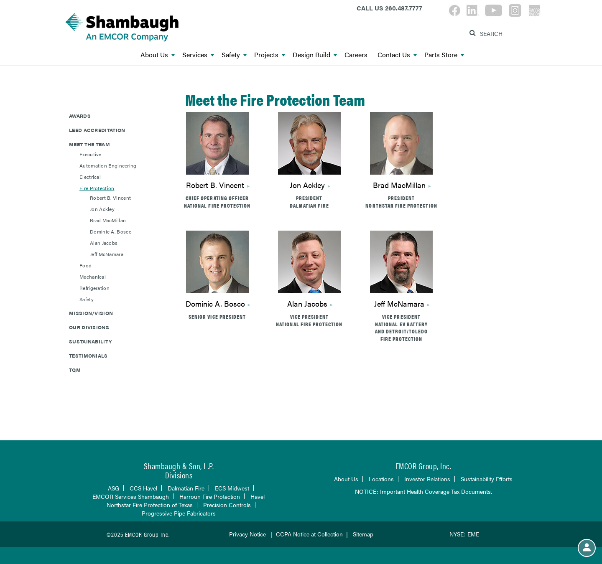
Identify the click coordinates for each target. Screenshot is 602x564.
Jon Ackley (102, 209)
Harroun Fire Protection (209, 496)
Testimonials (88, 355)
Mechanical (92, 276)
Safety (234, 55)
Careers (355, 55)
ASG (113, 488)
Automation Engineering (108, 165)
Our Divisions (89, 327)
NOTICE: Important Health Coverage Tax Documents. (423, 491)
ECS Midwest (232, 488)
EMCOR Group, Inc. (423, 466)
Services (198, 55)
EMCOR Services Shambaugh (130, 496)
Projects (269, 55)
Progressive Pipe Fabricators (179, 513)
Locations (381, 479)
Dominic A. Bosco (111, 231)
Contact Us (397, 55)
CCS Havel (143, 488)
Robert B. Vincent (110, 197)
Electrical (90, 176)
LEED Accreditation (97, 130)
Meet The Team (89, 144)
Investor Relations (427, 479)
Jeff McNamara (106, 254)
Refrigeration (94, 288)
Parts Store (444, 55)
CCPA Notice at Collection (309, 534)
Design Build (315, 55)
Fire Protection (97, 188)
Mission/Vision (91, 313)
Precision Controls (227, 504)
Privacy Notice (247, 534)
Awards (80, 115)
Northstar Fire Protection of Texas (150, 504)
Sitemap (363, 534)
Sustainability (90, 341)
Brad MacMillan (108, 220)
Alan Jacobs (103, 242)
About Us (157, 55)
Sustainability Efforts (487, 479)
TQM (75, 369)
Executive (90, 154)
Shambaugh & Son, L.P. (179, 466)
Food (85, 265)
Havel (257, 496)
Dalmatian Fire (186, 488)
